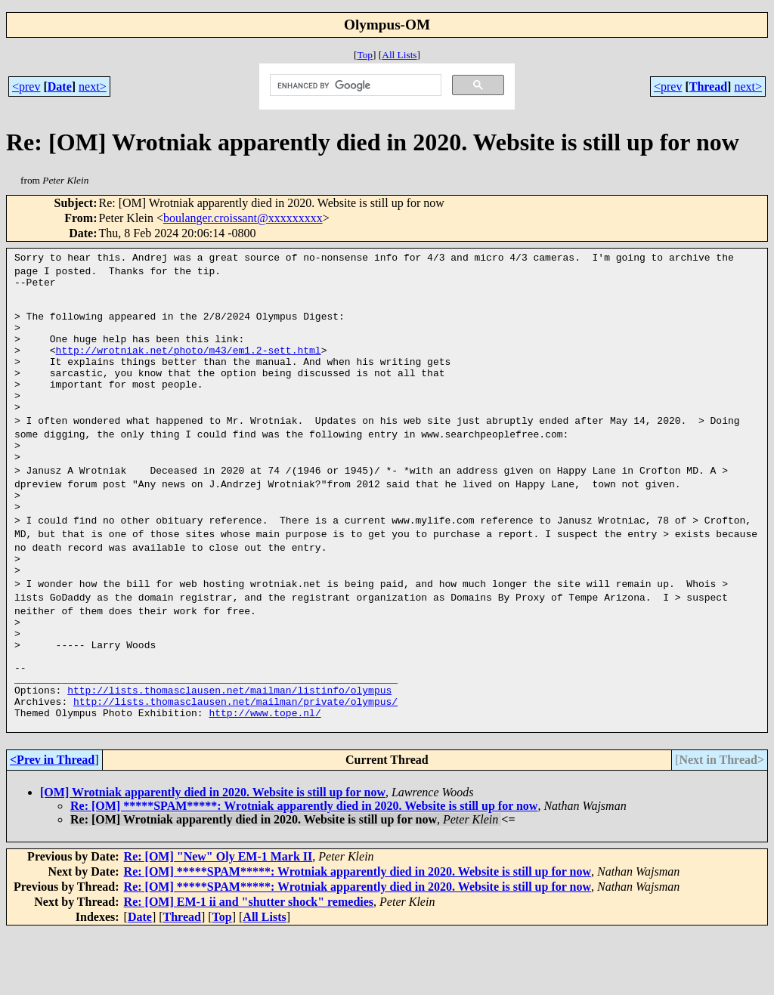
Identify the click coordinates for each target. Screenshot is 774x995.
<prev (26, 86)
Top (365, 54)
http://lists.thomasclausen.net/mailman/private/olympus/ (235, 760)
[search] (354, 85)
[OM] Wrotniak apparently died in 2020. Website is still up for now (212, 855)
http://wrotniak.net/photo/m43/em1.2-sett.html (188, 365)
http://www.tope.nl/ (264, 773)
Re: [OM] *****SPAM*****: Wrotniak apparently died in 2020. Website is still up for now (303, 869)
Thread (708, 86)
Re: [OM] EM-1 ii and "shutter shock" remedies (248, 965)
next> (93, 86)
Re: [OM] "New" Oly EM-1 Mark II (218, 919)
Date (60, 86)
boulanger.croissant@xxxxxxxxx (243, 218)
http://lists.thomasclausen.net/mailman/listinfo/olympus (229, 746)
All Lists (399, 54)
